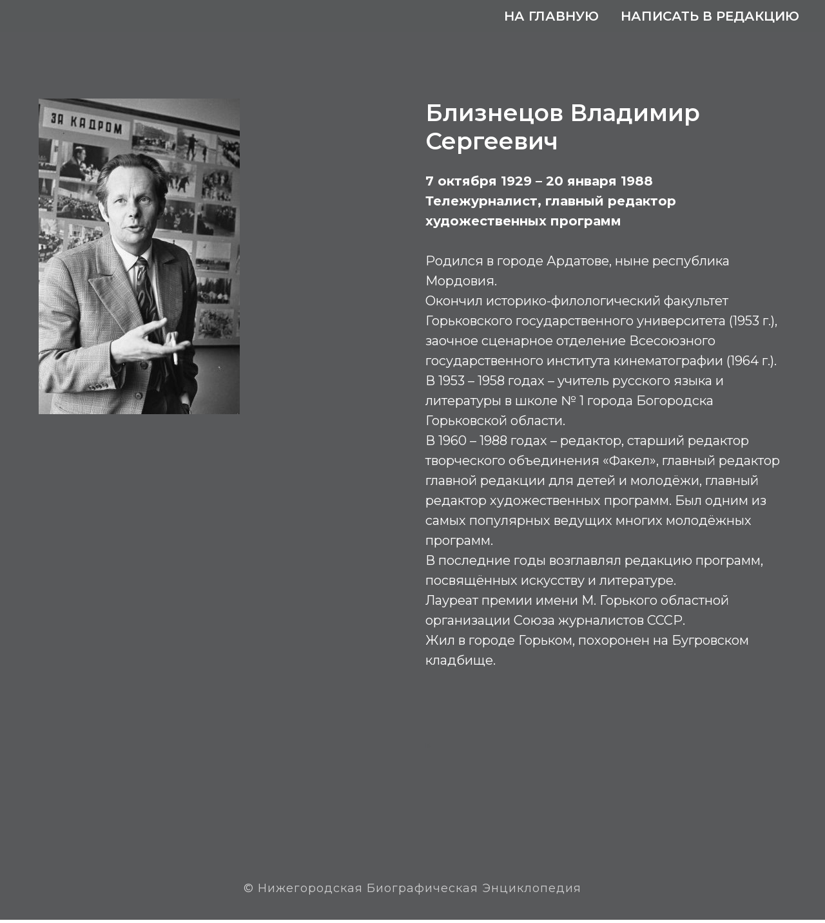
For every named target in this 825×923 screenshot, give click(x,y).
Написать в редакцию (710, 16)
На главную (551, 16)
